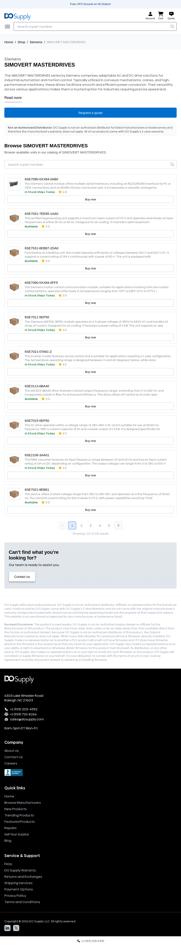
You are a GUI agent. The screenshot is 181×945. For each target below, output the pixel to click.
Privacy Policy (15, 895)
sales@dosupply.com (27, 719)
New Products (15, 809)
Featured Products (19, 821)
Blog (7, 840)
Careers (10, 763)
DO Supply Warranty (20, 870)
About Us (11, 750)
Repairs (10, 828)
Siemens (36, 42)
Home (8, 42)
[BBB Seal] (90, 772)
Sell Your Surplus (16, 834)
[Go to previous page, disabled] (62, 525)
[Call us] (90, 940)
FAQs (8, 864)
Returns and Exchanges (23, 876)
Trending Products (19, 815)
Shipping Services (18, 883)
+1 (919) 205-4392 (24, 709)
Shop (21, 42)
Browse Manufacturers (22, 802)
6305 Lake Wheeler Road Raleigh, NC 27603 (23, 697)
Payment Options (18, 889)
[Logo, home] (18, 16)
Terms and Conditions (22, 902)
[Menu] (8, 26)
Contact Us (13, 757)
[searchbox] (95, 26)
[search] (172, 26)
